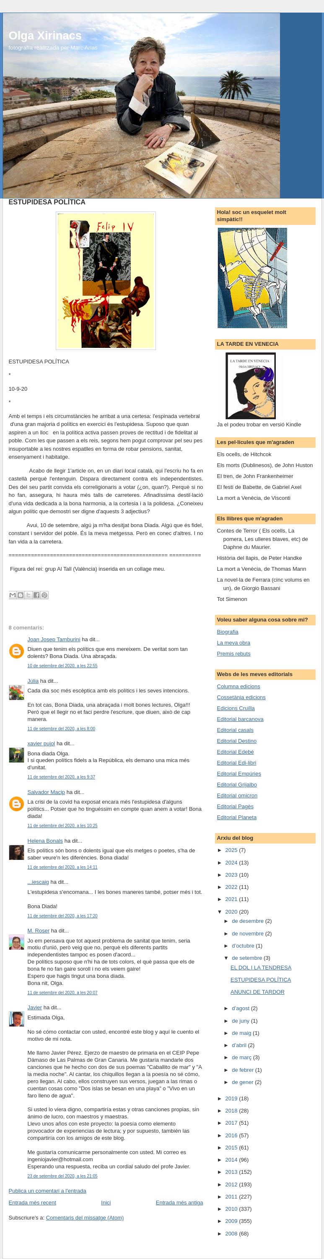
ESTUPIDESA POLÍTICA (261, 980)
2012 (232, 1184)
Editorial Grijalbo (237, 784)
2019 (232, 1098)
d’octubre (244, 946)
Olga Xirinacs (45, 35)
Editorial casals (235, 730)
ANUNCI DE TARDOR (258, 992)
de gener (243, 1082)
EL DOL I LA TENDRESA (261, 967)
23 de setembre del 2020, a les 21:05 (63, 1176)
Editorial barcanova (240, 719)
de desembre (248, 921)
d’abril (240, 1045)
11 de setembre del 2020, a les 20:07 (63, 992)
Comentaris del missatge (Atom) (85, 1218)
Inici (106, 1202)
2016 (232, 1135)
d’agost (241, 1008)
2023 (232, 875)
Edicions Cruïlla (236, 708)
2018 (232, 1111)
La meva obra (234, 643)
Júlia (33, 681)
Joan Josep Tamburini (54, 639)
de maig (242, 1033)
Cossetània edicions (241, 697)
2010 (232, 1209)
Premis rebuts (234, 653)
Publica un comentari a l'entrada (47, 1191)
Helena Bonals (45, 841)
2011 (232, 1197)
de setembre (248, 958)
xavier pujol (41, 743)
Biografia (227, 632)
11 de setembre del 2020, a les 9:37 (62, 777)
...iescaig (38, 882)
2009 (232, 1221)
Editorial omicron (237, 795)
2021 (232, 899)
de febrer (243, 1070)
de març (242, 1057)
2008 (232, 1233)
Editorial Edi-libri (237, 763)
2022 (232, 887)
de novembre (248, 933)
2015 (232, 1147)
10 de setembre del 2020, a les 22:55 (63, 665)
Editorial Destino (237, 741)
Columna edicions (238, 686)
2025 (232, 850)
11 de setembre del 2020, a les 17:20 (63, 916)
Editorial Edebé (235, 752)
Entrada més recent (32, 1202)
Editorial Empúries (239, 774)
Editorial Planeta (237, 817)
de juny (241, 1021)
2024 (232, 862)
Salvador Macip (46, 792)
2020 (232, 912)
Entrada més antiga (179, 1202)
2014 (232, 1160)
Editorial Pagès (235, 806)
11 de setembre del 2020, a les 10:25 (63, 825)
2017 (232, 1123)
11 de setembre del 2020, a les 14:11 (63, 867)
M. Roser (39, 930)
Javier (35, 1007)
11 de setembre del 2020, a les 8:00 (62, 728)
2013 (232, 1172)
